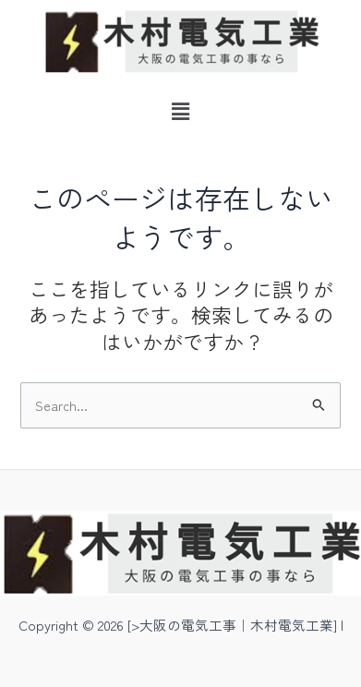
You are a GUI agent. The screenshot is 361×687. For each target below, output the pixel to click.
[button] (180, 110)
